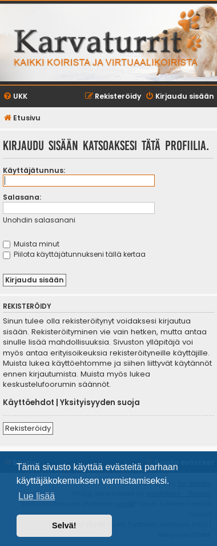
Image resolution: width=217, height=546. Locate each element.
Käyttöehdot (28, 403)
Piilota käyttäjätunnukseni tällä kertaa (74, 254)
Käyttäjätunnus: (34, 170)
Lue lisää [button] (36, 496)
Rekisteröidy (28, 428)
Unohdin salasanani (39, 220)
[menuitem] (15, 96)
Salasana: (22, 197)
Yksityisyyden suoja (100, 403)
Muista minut (31, 244)
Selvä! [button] (64, 525)
